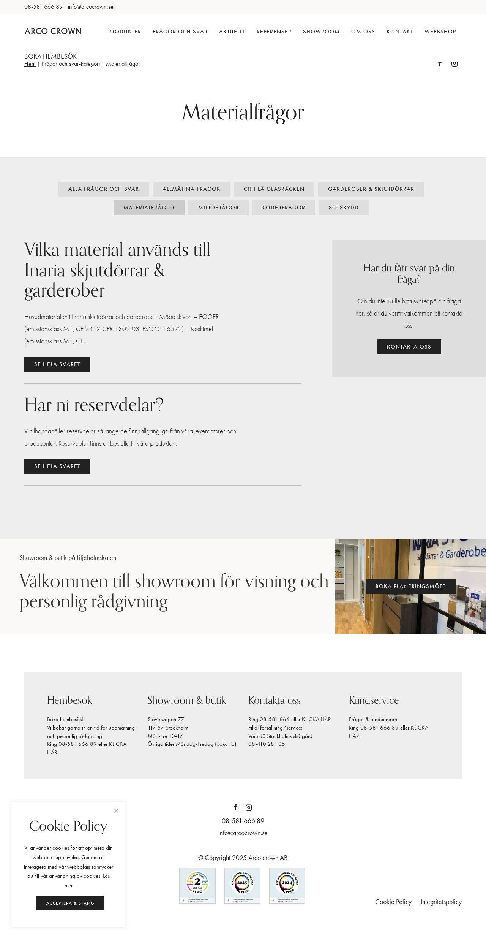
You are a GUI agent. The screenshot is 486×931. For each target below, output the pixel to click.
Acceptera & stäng (70, 903)
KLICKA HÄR (316, 719)
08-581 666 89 (77, 744)
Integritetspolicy (441, 901)
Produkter (124, 31)
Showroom (321, 31)
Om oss (363, 31)
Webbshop (440, 31)
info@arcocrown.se (243, 832)
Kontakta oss (409, 347)
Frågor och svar (180, 31)
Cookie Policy (393, 901)
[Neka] (116, 810)
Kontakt (400, 31)
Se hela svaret (57, 364)
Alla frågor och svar (103, 189)
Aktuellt (232, 31)
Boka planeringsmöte (411, 586)
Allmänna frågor (191, 189)
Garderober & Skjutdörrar (371, 189)
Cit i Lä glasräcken (274, 189)
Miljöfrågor (218, 207)
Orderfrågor (283, 207)
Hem (30, 64)
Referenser (274, 31)
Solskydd (344, 207)
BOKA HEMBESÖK (50, 56)
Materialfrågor (149, 207)
